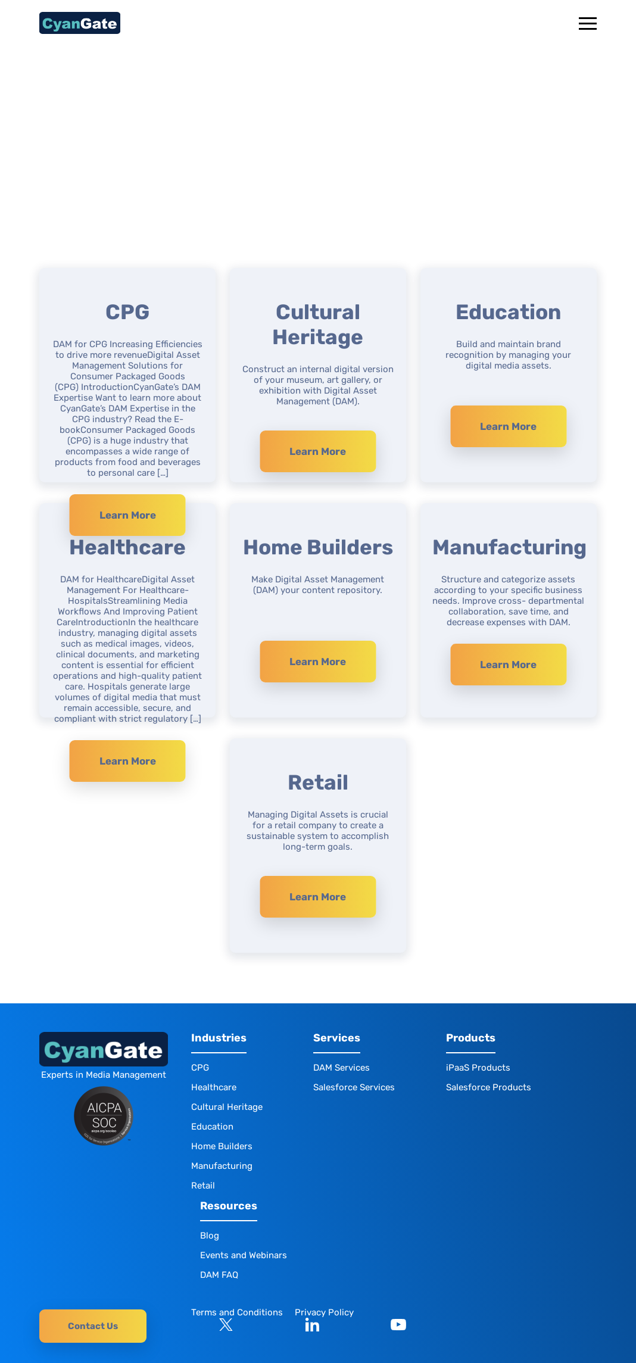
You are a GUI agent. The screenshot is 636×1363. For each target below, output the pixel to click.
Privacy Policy (324, 1312)
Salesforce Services (354, 1087)
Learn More (127, 515)
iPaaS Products (478, 1067)
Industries (219, 1038)
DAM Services (341, 1067)
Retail (203, 1185)
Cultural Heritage (227, 1107)
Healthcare (213, 1087)
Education (212, 1126)
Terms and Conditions (237, 1312)
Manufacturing (221, 1166)
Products (470, 1038)
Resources (228, 1206)
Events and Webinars (243, 1255)
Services (336, 1038)
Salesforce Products (488, 1087)
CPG (200, 1067)
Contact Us (93, 1326)
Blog (209, 1235)
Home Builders (221, 1146)
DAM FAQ (219, 1275)
